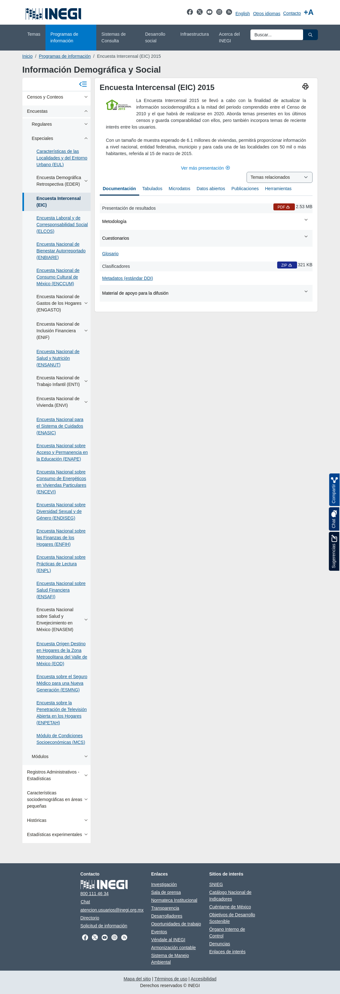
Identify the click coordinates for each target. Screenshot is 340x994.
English (243, 13)
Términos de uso (170, 978)
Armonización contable (173, 947)
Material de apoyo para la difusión (205, 293)
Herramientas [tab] (278, 188)
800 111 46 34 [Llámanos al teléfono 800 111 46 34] (94, 893)
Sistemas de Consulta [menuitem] (113, 37)
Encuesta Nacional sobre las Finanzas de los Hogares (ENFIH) (61, 537)
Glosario (110, 253)
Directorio (89, 917)
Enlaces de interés (227, 951)
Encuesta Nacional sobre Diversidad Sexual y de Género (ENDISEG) (61, 511)
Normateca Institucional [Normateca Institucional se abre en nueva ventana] (174, 900)
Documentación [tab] (119, 188)
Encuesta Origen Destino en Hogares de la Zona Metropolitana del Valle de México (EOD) (62, 653)
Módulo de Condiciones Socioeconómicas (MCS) (61, 739)
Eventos (159, 931)
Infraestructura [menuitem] (194, 34)
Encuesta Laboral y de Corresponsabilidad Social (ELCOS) (62, 224)
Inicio (27, 56)
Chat (85, 901)
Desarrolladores (166, 916)
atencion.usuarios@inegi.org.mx (111, 910)
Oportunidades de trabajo (176, 923)
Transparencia (165, 908)
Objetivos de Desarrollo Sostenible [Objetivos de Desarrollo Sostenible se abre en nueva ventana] (232, 918)
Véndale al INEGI (168, 939)
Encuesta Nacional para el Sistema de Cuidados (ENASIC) (60, 426)
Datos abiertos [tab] (211, 188)
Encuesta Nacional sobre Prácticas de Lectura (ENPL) (61, 564)
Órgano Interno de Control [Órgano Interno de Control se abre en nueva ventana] (227, 932)
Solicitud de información (103, 925)
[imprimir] (305, 87)
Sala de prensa (166, 892)
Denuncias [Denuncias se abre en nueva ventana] (219, 943)
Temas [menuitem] (33, 34)
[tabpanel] (206, 251)
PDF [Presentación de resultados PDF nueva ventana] (284, 207)
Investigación (164, 884)
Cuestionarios (205, 238)
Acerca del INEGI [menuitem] (229, 37)
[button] (310, 34)
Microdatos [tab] (179, 188)
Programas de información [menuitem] (64, 37)
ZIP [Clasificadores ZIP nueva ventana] (287, 265)
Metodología (205, 221)
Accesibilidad (204, 978)
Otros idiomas (266, 13)
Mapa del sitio (137, 978)
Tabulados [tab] (152, 188)
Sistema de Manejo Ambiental (170, 959)
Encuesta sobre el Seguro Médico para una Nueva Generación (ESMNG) (62, 683)
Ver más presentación (206, 168)
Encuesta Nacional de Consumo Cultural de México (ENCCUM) (58, 277)
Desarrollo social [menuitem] (155, 37)
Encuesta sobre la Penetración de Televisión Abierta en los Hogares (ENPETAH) (62, 712)
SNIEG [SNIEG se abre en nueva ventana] (216, 884)
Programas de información (65, 56)
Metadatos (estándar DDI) (127, 278)
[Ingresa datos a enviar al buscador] (276, 34)
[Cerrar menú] (83, 84)
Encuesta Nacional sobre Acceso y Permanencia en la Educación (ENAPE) (62, 452)
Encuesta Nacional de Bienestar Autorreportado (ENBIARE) (61, 251)
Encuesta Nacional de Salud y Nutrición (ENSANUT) (58, 358)
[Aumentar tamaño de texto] (308, 12)
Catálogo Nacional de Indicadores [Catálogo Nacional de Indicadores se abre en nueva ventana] (230, 895)
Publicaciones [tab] (245, 188)
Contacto (292, 13)
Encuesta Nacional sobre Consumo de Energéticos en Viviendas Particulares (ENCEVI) (61, 481)
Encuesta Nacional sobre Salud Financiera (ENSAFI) (61, 590)
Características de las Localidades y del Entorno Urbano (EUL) (62, 158)
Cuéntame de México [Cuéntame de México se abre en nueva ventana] (230, 906)
